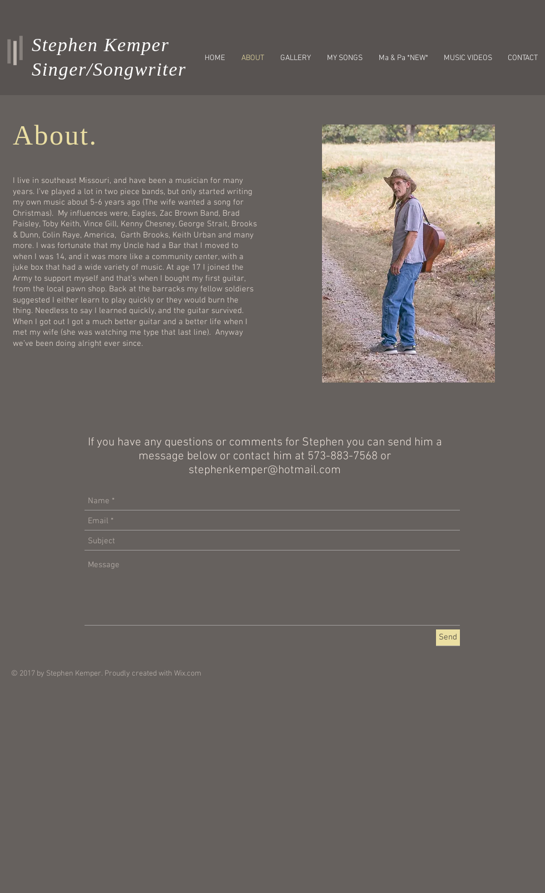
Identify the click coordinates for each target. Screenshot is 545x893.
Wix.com (187, 673)
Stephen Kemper (101, 44)
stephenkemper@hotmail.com (265, 470)
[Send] (448, 637)
